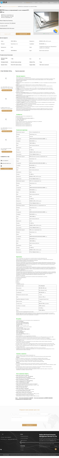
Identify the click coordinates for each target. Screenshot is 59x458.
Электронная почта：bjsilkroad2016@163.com (9, 439)
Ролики (33, 2)
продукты (4, 6)
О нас (38, 2)
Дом (23, 2)
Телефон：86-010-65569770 (6, 437)
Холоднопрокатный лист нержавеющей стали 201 (23, 399)
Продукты (28, 2)
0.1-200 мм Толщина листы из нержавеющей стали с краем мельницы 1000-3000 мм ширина (6, 108)
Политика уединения (6, 454)
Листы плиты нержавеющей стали (12, 6)
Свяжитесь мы (45, 2)
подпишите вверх (56, 446)
